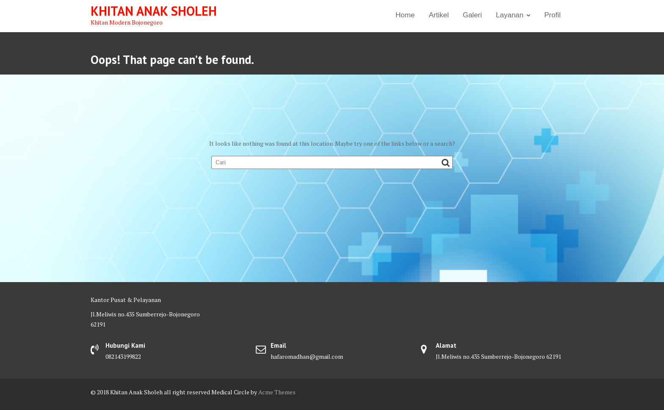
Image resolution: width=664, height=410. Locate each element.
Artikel (438, 15)
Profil (552, 15)
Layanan (509, 15)
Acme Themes (277, 392)
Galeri (472, 15)
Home (405, 15)
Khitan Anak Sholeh (154, 11)
